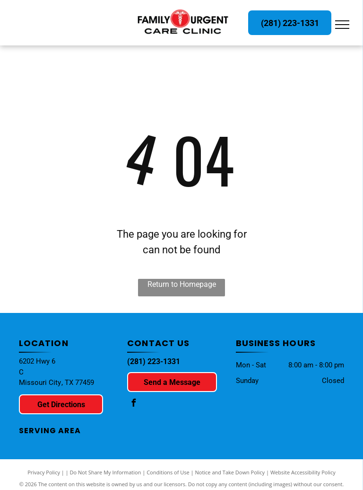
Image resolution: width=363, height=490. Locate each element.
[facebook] (133, 404)
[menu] (342, 24)
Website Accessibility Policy (303, 472)
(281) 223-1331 (153, 361)
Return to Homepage (181, 284)
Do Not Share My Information (105, 472)
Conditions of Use (168, 472)
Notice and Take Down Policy (230, 472)
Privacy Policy (43, 472)
